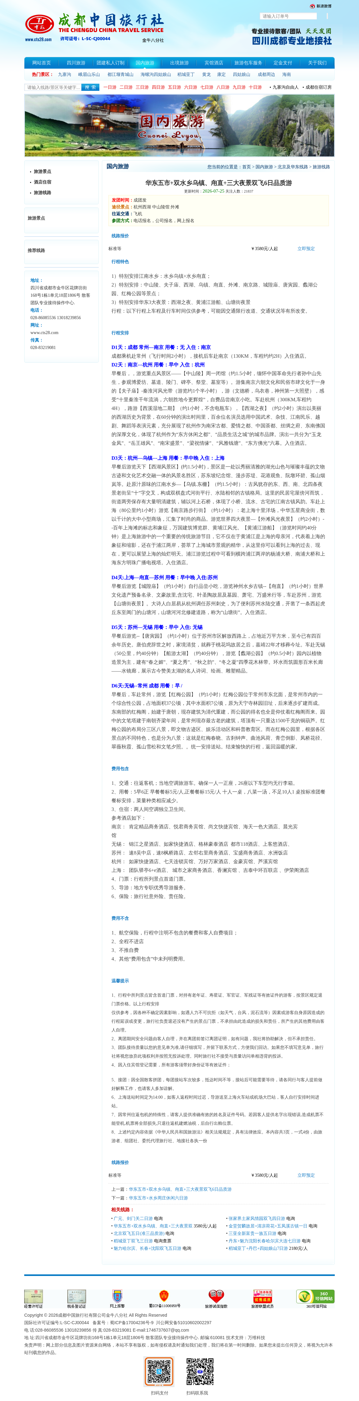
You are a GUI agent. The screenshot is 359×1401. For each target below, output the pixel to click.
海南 (286, 74)
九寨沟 (64, 74)
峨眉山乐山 (89, 74)
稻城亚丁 (186, 74)
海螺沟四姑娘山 (156, 74)
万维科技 (256, 1337)
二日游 (126, 87)
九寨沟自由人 (286, 87)
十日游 (255, 87)
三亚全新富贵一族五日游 (252, 1233)
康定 (221, 74)
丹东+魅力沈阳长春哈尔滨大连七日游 (265, 1241)
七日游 (206, 87)
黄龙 (206, 74)
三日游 (142, 87)
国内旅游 (264, 167)
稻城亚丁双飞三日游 (133, 1241)
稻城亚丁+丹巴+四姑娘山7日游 (258, 1248)
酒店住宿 (42, 182)
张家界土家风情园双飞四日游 (257, 1218)
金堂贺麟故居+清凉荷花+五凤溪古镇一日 (268, 1226)
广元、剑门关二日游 (133, 1218)
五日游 (174, 87)
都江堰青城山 (120, 74)
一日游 (109, 87)
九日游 (239, 87)
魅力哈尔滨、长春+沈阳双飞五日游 (147, 1248)
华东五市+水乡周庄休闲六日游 (158, 1198)
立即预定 (306, 248)
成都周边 (266, 74)
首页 (246, 167)
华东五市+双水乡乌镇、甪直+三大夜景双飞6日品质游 (180, 1189)
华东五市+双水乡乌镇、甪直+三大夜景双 (153, 1226)
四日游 (158, 87)
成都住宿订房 (319, 87)
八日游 (222, 87)
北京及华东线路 (293, 167)
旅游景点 (42, 171)
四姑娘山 (241, 74)
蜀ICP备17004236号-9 (131, 1322)
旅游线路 (42, 192)
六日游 (190, 87)
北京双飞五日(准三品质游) (139, 1233)
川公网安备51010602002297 (183, 1322)
